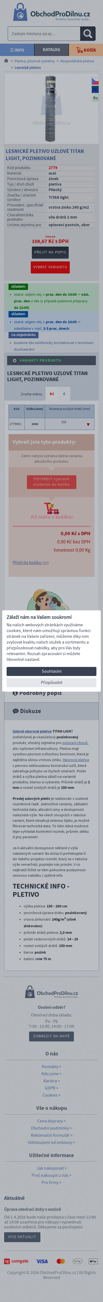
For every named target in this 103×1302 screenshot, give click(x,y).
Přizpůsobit (51, 682)
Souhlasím (52, 671)
